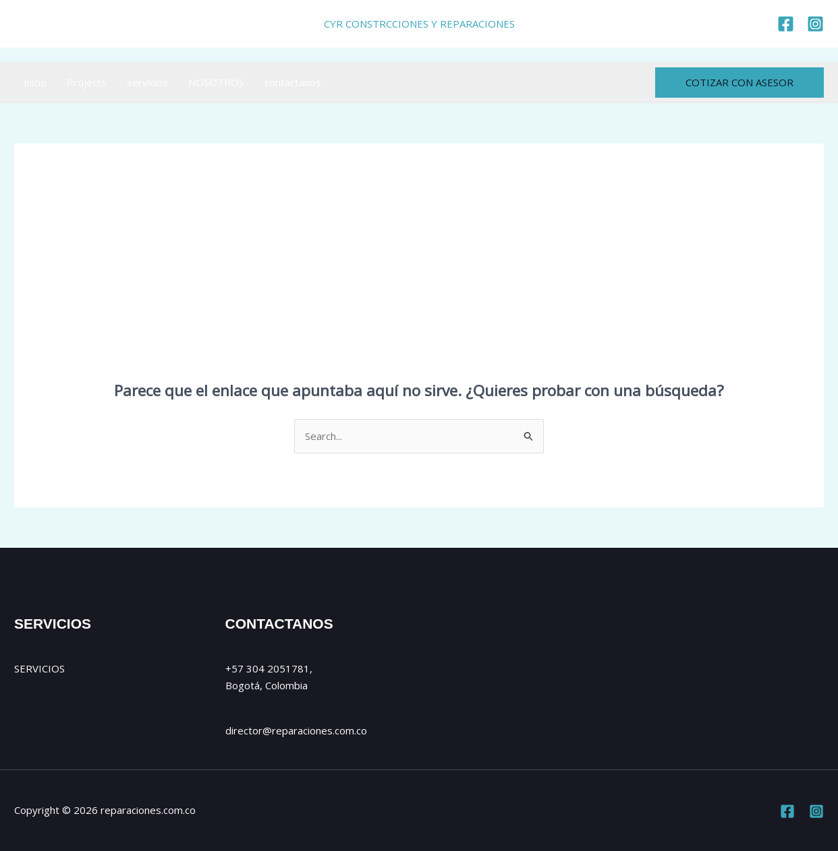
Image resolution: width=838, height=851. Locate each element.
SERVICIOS (39, 668)
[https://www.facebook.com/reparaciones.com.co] (785, 23)
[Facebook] (787, 811)
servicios (147, 82)
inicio (35, 82)
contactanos (292, 82)
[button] (739, 82)
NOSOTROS (216, 82)
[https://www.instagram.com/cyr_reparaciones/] (815, 23)
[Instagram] (816, 811)
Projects (87, 82)
